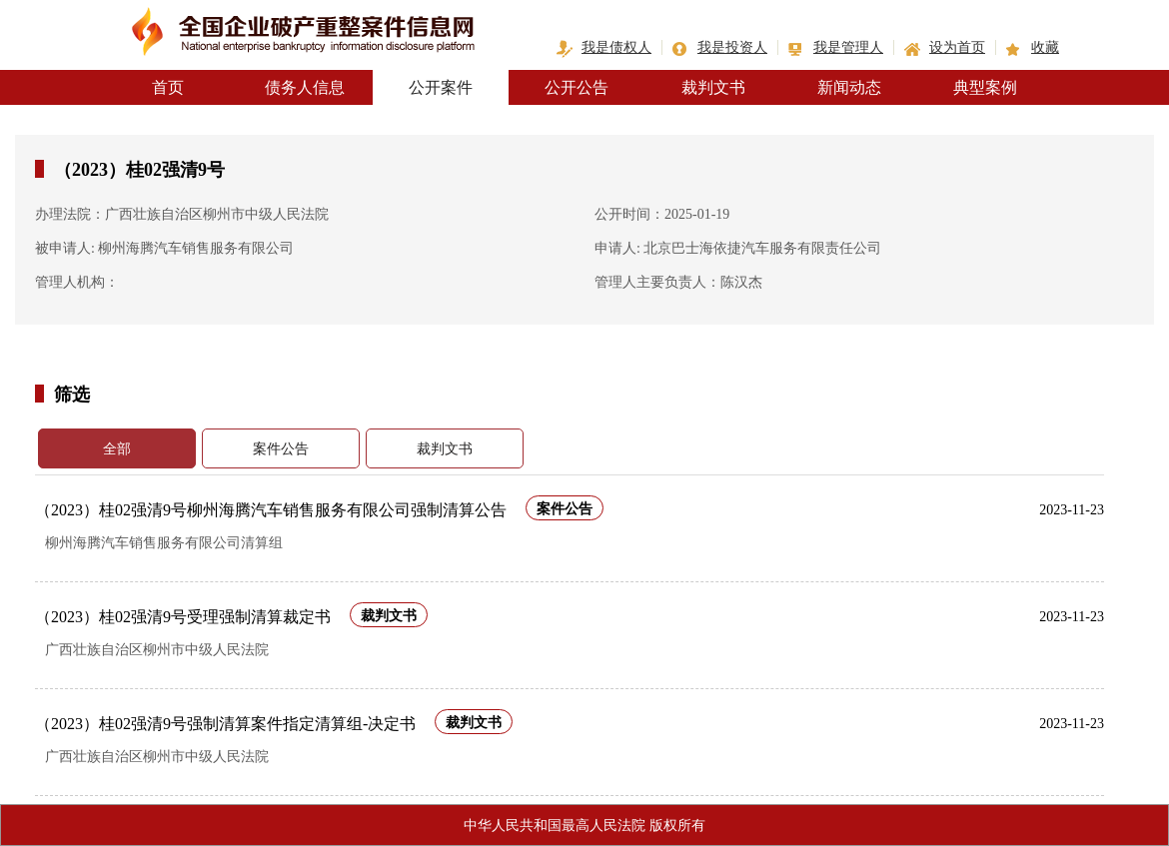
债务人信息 (305, 87)
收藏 (1045, 47)
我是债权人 (616, 47)
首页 (168, 87)
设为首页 (957, 47)
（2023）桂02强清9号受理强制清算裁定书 (183, 616)
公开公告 (576, 87)
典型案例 (985, 87)
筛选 (72, 394)
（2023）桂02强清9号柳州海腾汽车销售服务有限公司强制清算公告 (271, 509)
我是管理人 (848, 47)
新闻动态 (849, 87)
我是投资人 (732, 47)
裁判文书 (713, 87)
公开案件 (441, 87)
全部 (117, 448)
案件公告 (281, 448)
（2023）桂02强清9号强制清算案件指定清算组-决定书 (225, 723)
